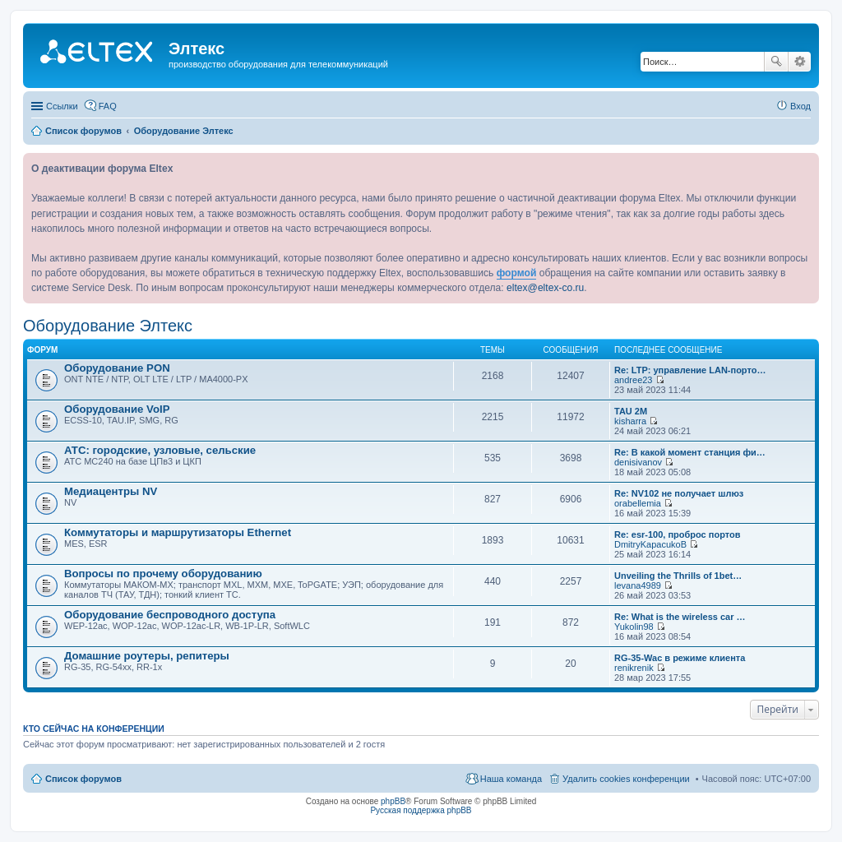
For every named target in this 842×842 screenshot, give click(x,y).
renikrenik (634, 668)
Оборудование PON (117, 368)
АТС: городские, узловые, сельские (160, 450)
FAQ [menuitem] (108, 106)
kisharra (630, 421)
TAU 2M (630, 411)
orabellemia (637, 503)
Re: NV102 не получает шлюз (678, 493)
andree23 (633, 380)
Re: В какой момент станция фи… (690, 452)
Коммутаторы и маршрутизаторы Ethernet (177, 532)
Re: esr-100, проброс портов (677, 534)
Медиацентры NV (110, 491)
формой (517, 273)
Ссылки (62, 106)
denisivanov (638, 462)
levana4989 (637, 585)
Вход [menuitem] (800, 106)
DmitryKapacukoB (650, 544)
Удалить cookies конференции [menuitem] (626, 779)
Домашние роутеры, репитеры (146, 656)
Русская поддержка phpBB (420, 810)
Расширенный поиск (800, 62)
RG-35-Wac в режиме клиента (679, 658)
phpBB (393, 801)
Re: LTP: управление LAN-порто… (690, 370)
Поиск (776, 62)
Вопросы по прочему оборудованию (163, 573)
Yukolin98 (634, 627)
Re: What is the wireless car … (680, 617)
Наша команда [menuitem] (511, 779)
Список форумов (83, 779)
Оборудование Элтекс (107, 326)
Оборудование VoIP (116, 409)
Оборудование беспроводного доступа (169, 614)
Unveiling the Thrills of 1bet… (678, 576)
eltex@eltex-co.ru (545, 288)
